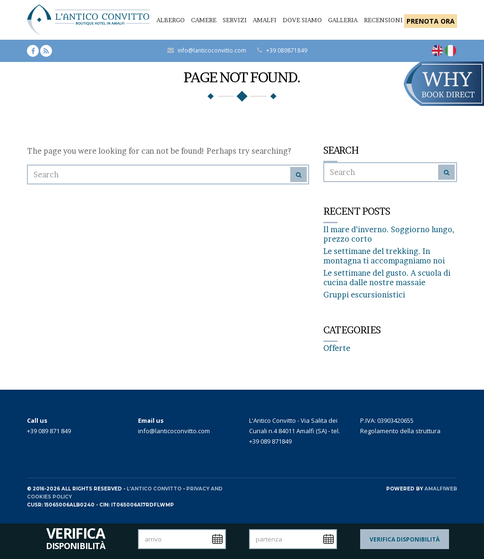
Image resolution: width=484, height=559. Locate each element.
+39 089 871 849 (49, 431)
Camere (203, 20)
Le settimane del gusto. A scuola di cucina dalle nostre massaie (386, 277)
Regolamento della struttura (400, 431)
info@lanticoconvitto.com (212, 50)
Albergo (170, 20)
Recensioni (383, 20)
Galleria (343, 20)
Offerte (336, 348)
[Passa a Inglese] (437, 50)
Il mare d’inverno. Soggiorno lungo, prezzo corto (388, 234)
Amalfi (265, 20)
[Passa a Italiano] (450, 50)
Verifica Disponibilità (405, 539)
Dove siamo (302, 20)
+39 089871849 (286, 50)
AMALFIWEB (440, 489)
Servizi (235, 20)
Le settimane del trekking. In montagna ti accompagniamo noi (384, 255)
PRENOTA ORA (430, 21)
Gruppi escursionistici (364, 294)
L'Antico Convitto (154, 489)
